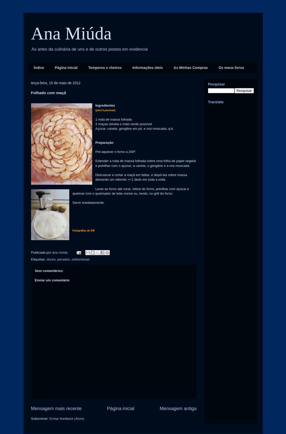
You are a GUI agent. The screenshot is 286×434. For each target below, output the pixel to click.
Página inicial (66, 68)
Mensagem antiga (178, 408)
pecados (63, 259)
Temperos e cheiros (104, 68)
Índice (39, 68)
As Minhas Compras (191, 68)
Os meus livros (231, 68)
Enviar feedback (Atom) (66, 419)
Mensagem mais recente (56, 408)
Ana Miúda (71, 33)
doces (51, 259)
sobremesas (81, 259)
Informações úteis (147, 68)
